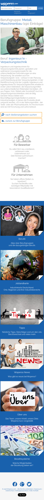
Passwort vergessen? (17, 12)
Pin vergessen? (31, 12)
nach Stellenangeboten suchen (21, 115)
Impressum (37, 489)
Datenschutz (10, 491)
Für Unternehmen (22, 174)
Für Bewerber (22, 144)
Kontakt (35, 491)
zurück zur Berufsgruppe (17, 121)
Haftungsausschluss (21, 491)
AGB (30, 491)
